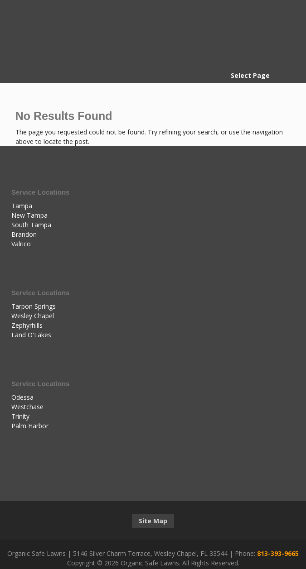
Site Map (153, 520)
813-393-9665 (278, 553)
